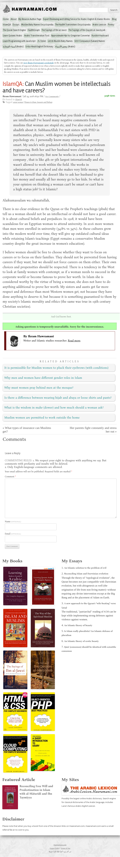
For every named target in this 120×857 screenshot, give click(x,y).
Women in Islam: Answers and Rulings (38, 102)
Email (7, 533)
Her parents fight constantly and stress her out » (93, 429)
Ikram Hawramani (41, 336)
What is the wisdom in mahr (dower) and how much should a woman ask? (53, 407)
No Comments (52, 96)
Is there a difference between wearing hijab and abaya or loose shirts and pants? (57, 397)
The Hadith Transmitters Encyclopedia (72, 24)
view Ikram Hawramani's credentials (38, 62)
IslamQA (7, 24)
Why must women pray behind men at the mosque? (38, 387)
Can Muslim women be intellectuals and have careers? (56, 87)
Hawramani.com (60, 845)
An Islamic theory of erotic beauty (81, 641)
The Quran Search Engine (14, 30)
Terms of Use (65, 848)
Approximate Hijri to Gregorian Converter (70, 35)
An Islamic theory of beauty (78, 625)
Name (7, 521)
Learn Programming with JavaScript (19, 40)
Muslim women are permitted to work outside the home (42, 417)
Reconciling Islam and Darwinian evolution (86, 573)
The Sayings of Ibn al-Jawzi (54, 30)
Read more (74, 340)
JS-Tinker (42, 40)
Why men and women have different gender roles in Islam (43, 378)
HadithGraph (34, 30)
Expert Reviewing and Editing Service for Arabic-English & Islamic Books (76, 19)
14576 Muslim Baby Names (60, 40)
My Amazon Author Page (29, 19)
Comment (10, 476)
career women (18, 102)
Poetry (111, 24)
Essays (16, 24)
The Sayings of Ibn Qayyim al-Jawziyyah (86, 30)
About (14, 19)
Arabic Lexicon (99, 24)
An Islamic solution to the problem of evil (85, 568)
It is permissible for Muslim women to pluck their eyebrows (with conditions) (56, 368)
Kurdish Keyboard (100, 35)
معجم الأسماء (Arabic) (65, 46)
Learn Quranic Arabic (12, 35)
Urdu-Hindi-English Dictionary (39, 46)
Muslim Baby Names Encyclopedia (37, 24)
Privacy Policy (55, 848)
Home (6, 19)
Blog (114, 19)
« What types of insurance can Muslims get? (27, 429)
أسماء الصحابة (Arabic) (13, 46)
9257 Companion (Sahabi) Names (90, 40)
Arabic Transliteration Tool (36, 35)
